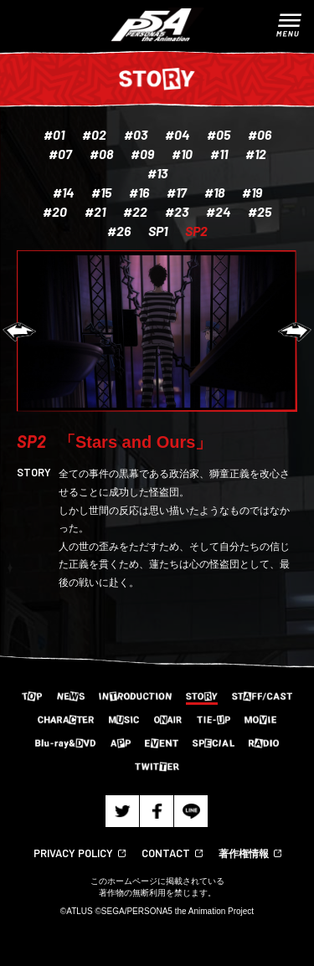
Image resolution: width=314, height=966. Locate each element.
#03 (135, 134)
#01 (54, 134)
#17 (177, 192)
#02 (94, 134)
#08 (101, 154)
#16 (139, 192)
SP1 (157, 231)
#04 (177, 134)
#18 (214, 192)
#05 (218, 134)
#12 (255, 154)
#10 (182, 154)
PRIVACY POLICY (73, 853)
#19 (252, 192)
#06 (259, 134)
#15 (101, 192)
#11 (219, 154)
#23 (176, 211)
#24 (218, 211)
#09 (142, 154)
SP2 (196, 231)
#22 (135, 211)
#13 (157, 173)
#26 (119, 231)
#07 (60, 154)
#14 (63, 192)
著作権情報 (244, 853)
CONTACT (166, 853)
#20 (55, 211)
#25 (259, 211)
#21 (95, 211)
